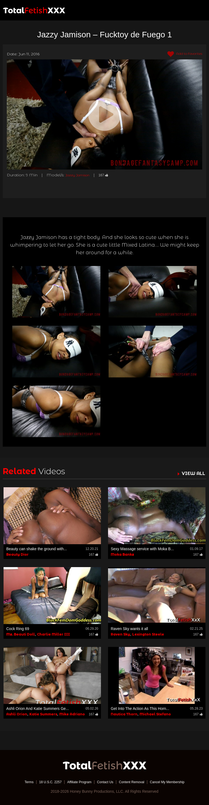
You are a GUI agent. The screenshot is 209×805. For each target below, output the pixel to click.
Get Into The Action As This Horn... (140, 708)
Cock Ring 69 (17, 628)
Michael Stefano (155, 714)
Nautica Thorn (124, 714)
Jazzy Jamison (79, 174)
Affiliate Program (76, 782)
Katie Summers (43, 714)
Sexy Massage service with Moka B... (142, 548)
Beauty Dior (17, 554)
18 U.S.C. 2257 (43, 782)
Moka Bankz (122, 554)
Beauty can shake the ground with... (36, 548)
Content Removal (135, 782)
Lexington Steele (148, 634)
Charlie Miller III (53, 634)
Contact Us (105, 782)
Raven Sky (120, 634)
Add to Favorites (181, 54)
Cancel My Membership (175, 782)
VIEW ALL (192, 473)
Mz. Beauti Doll (20, 634)
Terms (19, 782)
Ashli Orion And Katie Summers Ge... (37, 708)
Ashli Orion (16, 714)
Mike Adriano (72, 714)
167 (108, 175)
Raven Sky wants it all (129, 628)
